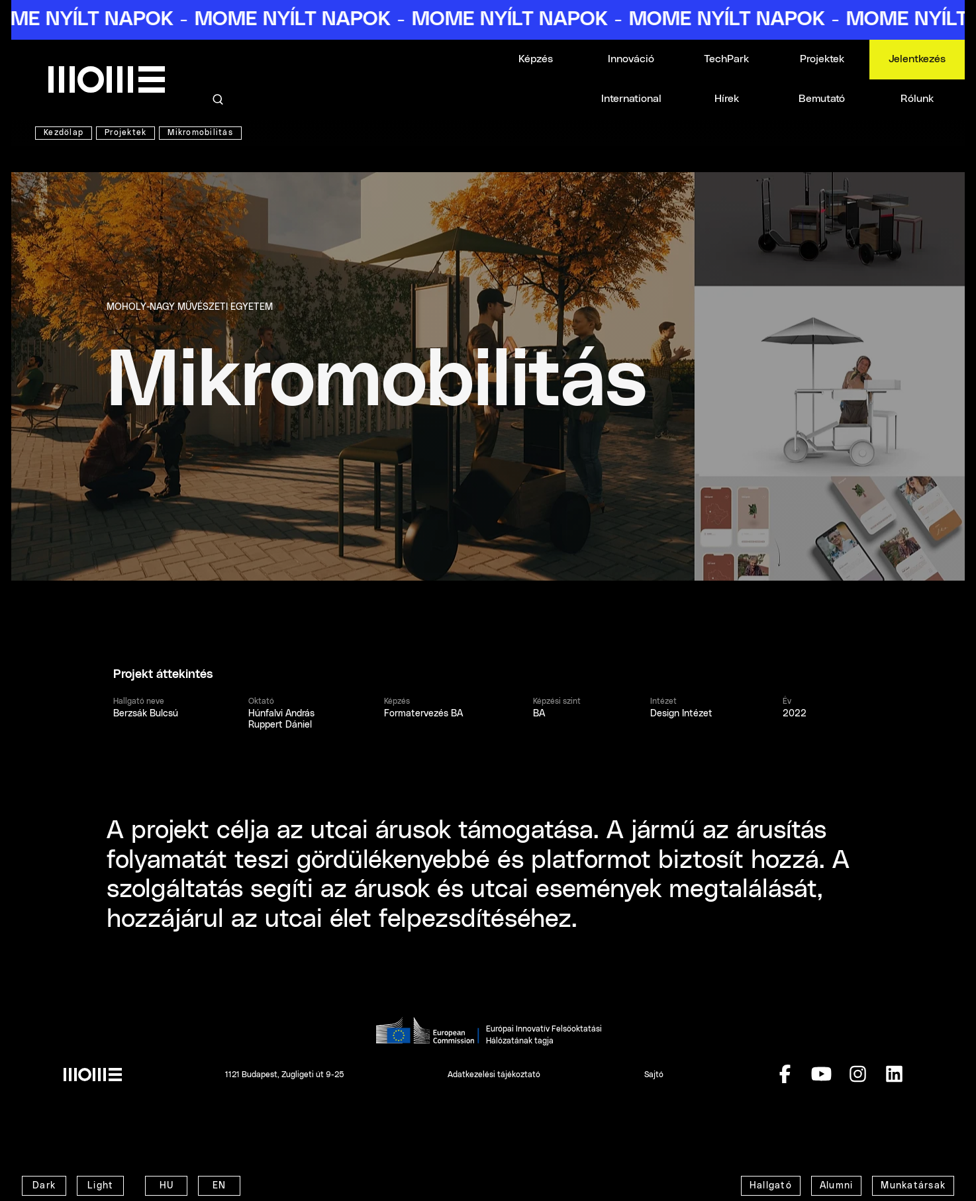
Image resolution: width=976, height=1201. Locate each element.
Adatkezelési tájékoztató (494, 1075)
